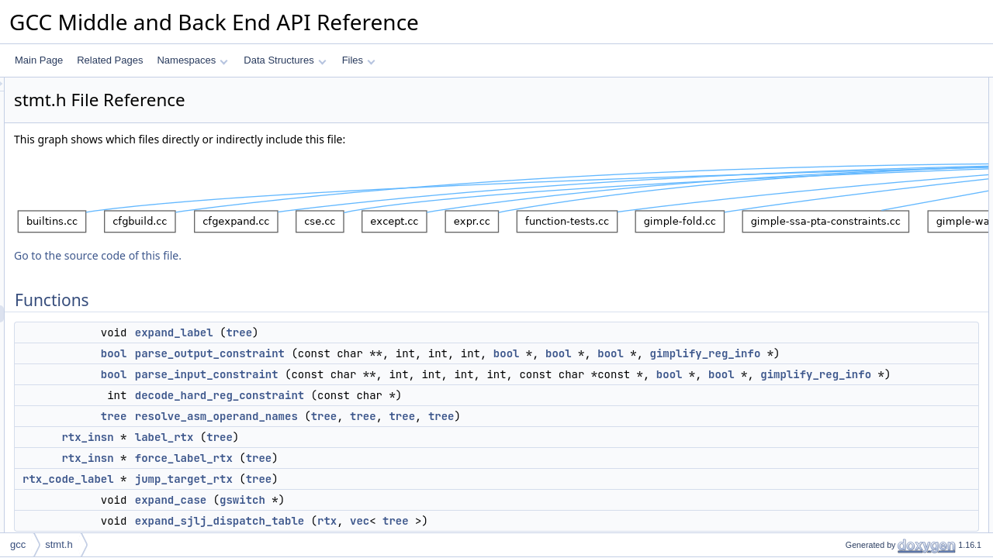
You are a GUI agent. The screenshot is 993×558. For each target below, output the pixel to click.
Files (358, 60)
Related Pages (110, 60)
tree (433, 332)
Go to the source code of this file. (291, 255)
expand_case (859, 239)
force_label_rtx (378, 492)
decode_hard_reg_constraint (413, 429)
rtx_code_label (262, 513)
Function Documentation (870, 273)
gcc (18, 544)
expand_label (368, 332)
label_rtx (358, 471)
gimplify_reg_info (455, 370)
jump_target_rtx (378, 513)
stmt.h (58, 544)
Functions (840, 86)
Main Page (39, 60)
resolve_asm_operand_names (410, 450)
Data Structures (285, 60)
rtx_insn (281, 471)
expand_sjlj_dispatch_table (888, 256)
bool (308, 353)
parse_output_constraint (404, 353)
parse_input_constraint (400, 391)
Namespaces (192, 60)
